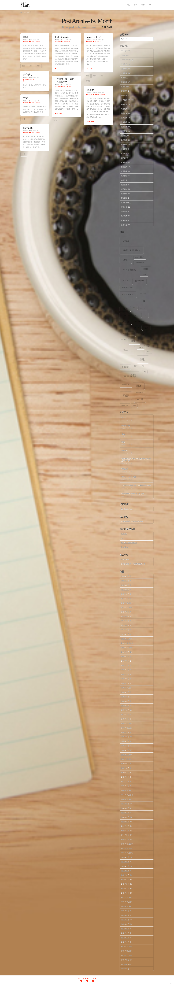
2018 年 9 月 (125, 692)
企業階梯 (25, 41)
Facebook (124, 55)
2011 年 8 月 (125, 964)
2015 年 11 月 (125, 759)
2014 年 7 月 (125, 812)
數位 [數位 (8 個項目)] (148, 351)
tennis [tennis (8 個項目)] (142, 308)
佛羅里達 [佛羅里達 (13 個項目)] (126, 322)
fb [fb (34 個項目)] (143, 300)
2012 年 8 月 (125, 915)
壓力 (87, 128)
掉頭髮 (90, 89)
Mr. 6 (122, 538)
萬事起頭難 (125, 202)
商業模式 (124, 91)
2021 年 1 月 (125, 634)
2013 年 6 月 (125, 870)
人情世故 (124, 68)
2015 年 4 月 (125, 786)
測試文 (123, 158)
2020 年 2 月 (125, 679)
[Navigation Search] (150, 5)
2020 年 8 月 (125, 656)
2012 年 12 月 (125, 897)
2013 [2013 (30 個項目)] (125, 259)
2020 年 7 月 (125, 661)
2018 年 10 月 (125, 688)
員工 (31, 66)
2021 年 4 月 (125, 625)
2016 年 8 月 (125, 737)
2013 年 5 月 (125, 875)
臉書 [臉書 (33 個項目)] (126, 395)
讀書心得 (124, 207)
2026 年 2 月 (125, 576)
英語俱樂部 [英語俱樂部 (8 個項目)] (139, 392)
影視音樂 (124, 104)
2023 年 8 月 (125, 594)
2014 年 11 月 (125, 795)
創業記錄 (124, 82)
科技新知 (124, 175)
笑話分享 (124, 180)
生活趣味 (124, 171)
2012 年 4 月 (125, 933)
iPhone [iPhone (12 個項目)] (125, 309)
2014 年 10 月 (125, 799)
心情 (23, 154)
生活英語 (124, 162)
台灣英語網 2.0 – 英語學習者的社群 (133, 564)
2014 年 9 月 (125, 804)
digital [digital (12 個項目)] (125, 280)
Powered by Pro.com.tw (87, 978)
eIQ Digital (124, 51)
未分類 (123, 135)
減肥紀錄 (124, 153)
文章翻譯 (124, 122)
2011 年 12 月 (125, 946)
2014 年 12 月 (125, 790)
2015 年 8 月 (125, 768)
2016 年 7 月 (125, 741)
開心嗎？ (28, 74)
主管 (23, 66)
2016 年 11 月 (125, 728)
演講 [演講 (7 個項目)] (143, 366)
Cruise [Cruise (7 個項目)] (144, 274)
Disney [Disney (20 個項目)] (139, 281)
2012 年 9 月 (125, 911)
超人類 (123, 417)
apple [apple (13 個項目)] (145, 269)
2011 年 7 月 (125, 969)
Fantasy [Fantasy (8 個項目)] (143, 293)
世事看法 (124, 64)
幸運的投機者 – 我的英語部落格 (132, 521)
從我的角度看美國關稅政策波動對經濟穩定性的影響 (136, 460)
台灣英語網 (125, 86)
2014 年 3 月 (125, 830)
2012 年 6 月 (125, 924)
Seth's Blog (124, 547)
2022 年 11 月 (125, 603)
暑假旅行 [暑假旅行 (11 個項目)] (125, 367)
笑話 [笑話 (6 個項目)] (145, 372)
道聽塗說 (124, 211)
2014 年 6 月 (125, 817)
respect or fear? (93, 37)
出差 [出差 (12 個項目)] (146, 328)
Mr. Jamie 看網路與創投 (129, 542)
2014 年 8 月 (125, 808)
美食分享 (124, 193)
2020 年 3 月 (125, 674)
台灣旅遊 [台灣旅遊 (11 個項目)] (141, 334)
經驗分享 (124, 184)
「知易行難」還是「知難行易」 (64, 80)
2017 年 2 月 (125, 714)
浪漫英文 (124, 149)
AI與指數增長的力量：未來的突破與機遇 (136, 485)
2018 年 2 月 (125, 705)
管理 (102, 76)
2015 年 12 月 (125, 754)
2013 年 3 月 (125, 884)
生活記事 (89, 94)
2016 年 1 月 (125, 750)
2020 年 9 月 (125, 652)
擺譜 (87, 76)
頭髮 (94, 128)
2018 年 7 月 (125, 697)
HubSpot (124, 533)
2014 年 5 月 (125, 821)
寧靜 (123, 442)
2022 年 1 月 (125, 621)
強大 (123, 434)
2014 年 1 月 (125, 839)
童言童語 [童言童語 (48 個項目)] (129, 376)
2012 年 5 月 (125, 928)
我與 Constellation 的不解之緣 (132, 493)
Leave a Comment (35, 41)
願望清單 (124, 220)
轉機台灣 (124, 469)
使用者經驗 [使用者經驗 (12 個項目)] (139, 321)
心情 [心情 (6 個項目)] (148, 346)
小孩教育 (124, 100)
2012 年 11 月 (125, 902)
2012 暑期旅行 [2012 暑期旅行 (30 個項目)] (131, 250)
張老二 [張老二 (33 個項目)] (127, 350)
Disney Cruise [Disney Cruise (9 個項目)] (127, 288)
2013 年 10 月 (125, 853)
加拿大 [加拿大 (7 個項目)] (131, 333)
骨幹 (25, 37)
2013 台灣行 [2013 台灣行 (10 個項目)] (139, 263)
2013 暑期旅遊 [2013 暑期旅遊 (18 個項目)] (129, 269)
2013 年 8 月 (125, 861)
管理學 (88, 81)
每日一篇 (124, 144)
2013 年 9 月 (125, 857)
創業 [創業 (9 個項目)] (123, 334)
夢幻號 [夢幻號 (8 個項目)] (123, 339)
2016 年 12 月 (125, 723)
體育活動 (124, 225)
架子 (94, 76)
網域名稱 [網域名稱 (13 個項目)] (126, 385)
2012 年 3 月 (125, 937)
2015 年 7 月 (125, 772)
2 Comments (65, 41)
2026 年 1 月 (125, 581)
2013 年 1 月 (125, 893)
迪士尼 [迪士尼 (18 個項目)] (140, 399)
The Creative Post (126, 509)
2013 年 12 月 (125, 844)
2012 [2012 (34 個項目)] (126, 240)
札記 (24, 4)
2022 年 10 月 (125, 607)
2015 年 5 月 (125, 781)
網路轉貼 (124, 189)
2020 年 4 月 (125, 670)
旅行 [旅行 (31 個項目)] (143, 359)
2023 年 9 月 (125, 589)
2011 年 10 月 (125, 955)
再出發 (123, 77)
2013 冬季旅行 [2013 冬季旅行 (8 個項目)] (139, 257)
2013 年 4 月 (125, 879)
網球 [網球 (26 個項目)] (138, 385)
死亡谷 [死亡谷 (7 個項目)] (136, 366)
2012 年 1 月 (125, 942)
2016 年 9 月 (125, 732)
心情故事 (31, 79)
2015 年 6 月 (125, 777)
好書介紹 (124, 95)
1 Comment (97, 41)
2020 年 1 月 (125, 683)
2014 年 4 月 (125, 826)
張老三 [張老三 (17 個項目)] (134, 341)
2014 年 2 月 (125, 835)
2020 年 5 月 (125, 665)
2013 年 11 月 (125, 848)
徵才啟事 (124, 109)
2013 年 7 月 (125, 866)
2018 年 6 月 (125, 701)
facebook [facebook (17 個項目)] (128, 294)
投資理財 (124, 118)
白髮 (25, 98)
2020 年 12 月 (125, 638)
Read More (58, 69)
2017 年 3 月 (125, 710)
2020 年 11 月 (125, 643)
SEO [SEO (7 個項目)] (134, 307)
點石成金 (124, 450)
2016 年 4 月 (125, 746)
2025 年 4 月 (125, 585)
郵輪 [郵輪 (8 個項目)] (134, 405)
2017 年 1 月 (125, 719)
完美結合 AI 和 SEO (128, 477)
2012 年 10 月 (125, 906)
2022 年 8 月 (125, 616)
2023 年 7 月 (125, 598)
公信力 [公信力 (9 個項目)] (137, 327)
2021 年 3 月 (125, 630)
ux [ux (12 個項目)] (145, 315)
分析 (55, 121)
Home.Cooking (125, 60)
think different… (62, 37)
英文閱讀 (124, 198)
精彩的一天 (125, 426)
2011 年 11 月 (125, 951)
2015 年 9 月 (125, 763)
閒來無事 (124, 216)
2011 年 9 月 (125, 960)
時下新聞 (124, 131)
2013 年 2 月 (125, 888)
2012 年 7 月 (125, 920)
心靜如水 (28, 127)
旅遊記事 (124, 126)
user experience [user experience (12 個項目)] (130, 315)
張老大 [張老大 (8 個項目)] (141, 347)
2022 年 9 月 (125, 612)
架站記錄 (124, 140)
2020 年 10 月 (125, 647)
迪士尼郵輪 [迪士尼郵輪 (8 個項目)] (125, 405)
